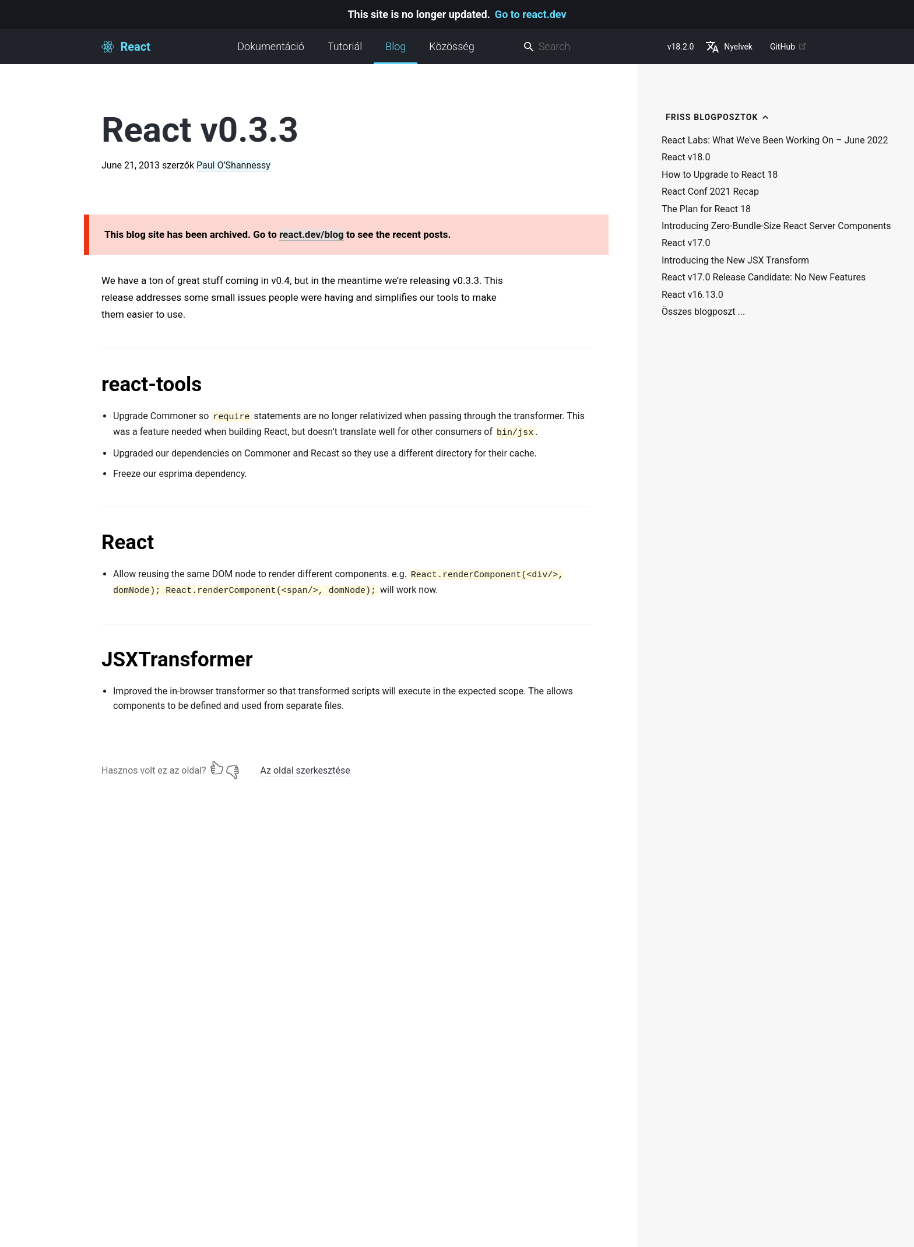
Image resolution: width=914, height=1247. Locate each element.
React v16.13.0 (692, 295)
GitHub (788, 46)
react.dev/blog (311, 234)
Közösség (451, 46)
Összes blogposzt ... (703, 312)
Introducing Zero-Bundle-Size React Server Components (776, 226)
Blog (395, 52)
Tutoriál (345, 46)
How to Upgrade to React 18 (720, 175)
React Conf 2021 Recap (710, 192)
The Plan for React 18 (706, 209)
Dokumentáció (270, 46)
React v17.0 (686, 243)
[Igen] (217, 768)
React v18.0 (686, 157)
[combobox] (590, 46)
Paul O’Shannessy (233, 165)
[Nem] (233, 768)
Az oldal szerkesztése (305, 770)
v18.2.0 (680, 46)
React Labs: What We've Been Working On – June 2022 (775, 140)
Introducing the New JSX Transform (735, 260)
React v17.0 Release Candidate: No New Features (764, 277)
